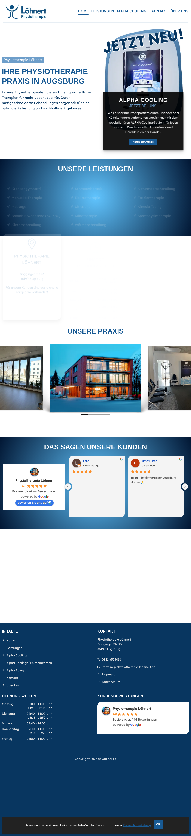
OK (158, 824)
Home (83, 11)
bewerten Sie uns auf (34, 502)
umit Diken (149, 461)
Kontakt (160, 11)
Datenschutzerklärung (137, 825)
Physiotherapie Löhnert (34, 480)
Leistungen (102, 11)
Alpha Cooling (132, 11)
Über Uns (179, 11)
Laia (86, 461)
